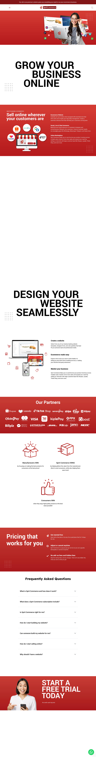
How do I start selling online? (31, 644)
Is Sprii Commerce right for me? (32, 612)
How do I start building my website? (34, 623)
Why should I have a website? (31, 654)
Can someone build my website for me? (35, 633)
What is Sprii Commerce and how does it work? (38, 591)
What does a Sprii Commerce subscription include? (40, 602)
